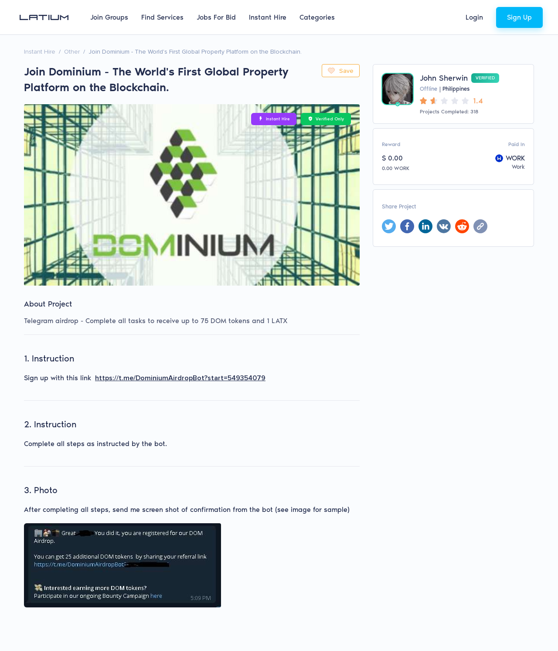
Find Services (162, 17)
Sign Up (519, 17)
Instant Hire (267, 17)
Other (72, 51)
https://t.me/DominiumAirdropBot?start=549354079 (180, 378)
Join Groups (109, 17)
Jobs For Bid (216, 17)
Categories (317, 17)
